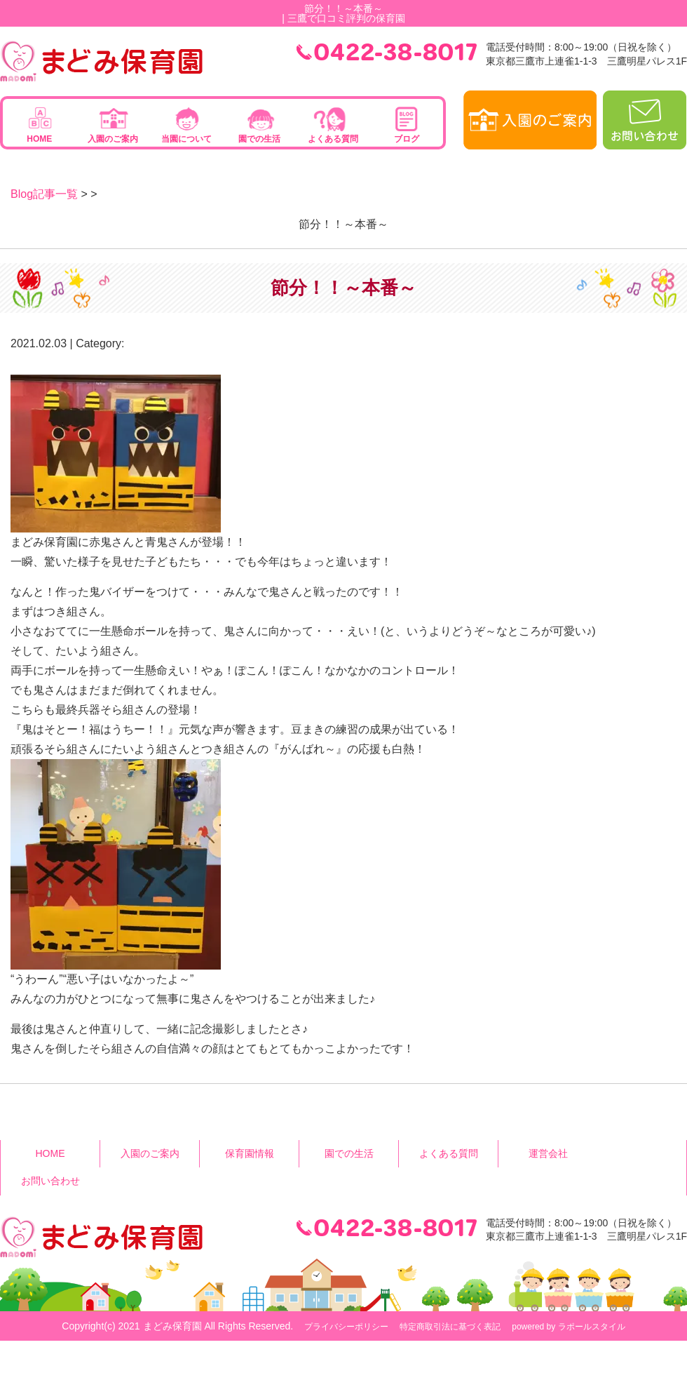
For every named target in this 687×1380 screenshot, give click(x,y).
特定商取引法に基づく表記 (450, 1327)
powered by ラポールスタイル (568, 1327)
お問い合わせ (50, 1180)
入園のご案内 (113, 139)
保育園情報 (249, 1153)
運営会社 (548, 1153)
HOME (39, 139)
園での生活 (259, 139)
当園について (186, 139)
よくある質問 (333, 139)
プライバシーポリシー (346, 1327)
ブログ (406, 139)
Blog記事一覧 (44, 194)
